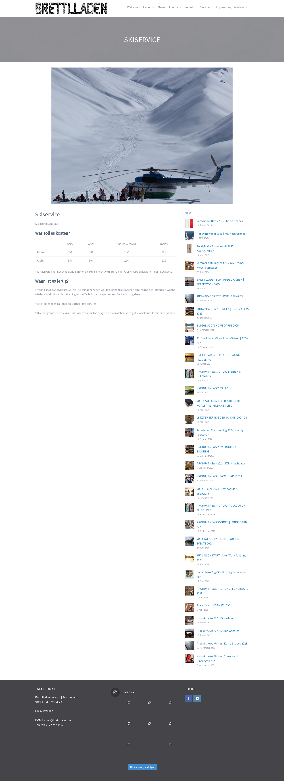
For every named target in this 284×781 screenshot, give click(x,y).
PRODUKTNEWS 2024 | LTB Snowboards (221, 463)
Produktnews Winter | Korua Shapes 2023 (222, 643)
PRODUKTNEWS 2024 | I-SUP (214, 388)
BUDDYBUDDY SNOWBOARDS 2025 (218, 325)
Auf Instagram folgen (142, 767)
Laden (147, 7)
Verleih (189, 7)
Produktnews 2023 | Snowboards (217, 618)
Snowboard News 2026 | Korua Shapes (220, 221)
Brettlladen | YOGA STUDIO (213, 605)
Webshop (133, 7)
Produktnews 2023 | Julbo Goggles (218, 631)
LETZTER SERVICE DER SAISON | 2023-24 (222, 417)
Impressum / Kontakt (230, 7)
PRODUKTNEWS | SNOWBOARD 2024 (219, 476)
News (161, 7)
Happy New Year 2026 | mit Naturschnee (221, 233)
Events (173, 7)
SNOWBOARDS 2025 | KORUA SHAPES (220, 296)
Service (205, 7)
